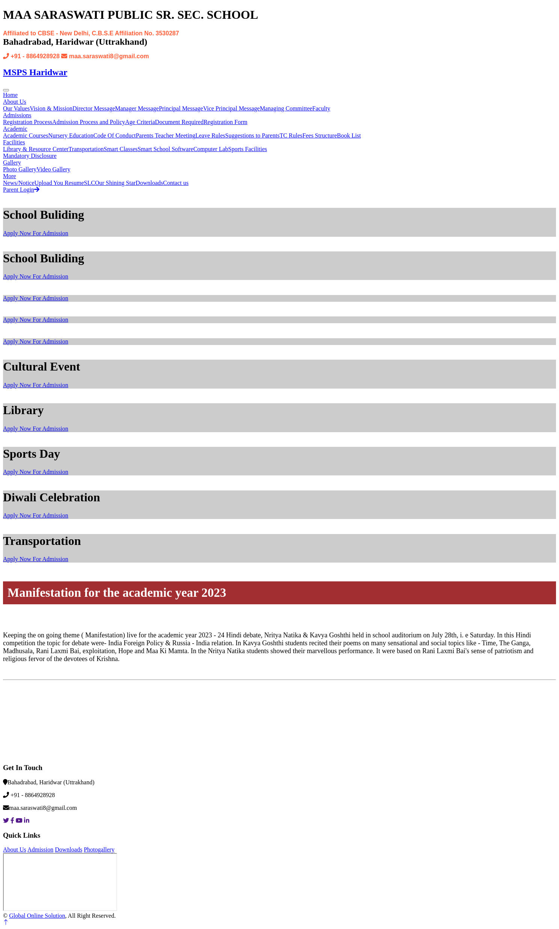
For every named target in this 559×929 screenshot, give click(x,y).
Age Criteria (140, 122)
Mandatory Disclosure (30, 156)
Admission (40, 849)
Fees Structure (320, 135)
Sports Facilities (247, 149)
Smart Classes (120, 149)
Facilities (14, 142)
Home (10, 95)
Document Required (179, 122)
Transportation (86, 149)
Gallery (12, 162)
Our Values (16, 108)
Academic (15, 129)
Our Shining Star (115, 183)
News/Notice (19, 183)
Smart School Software (165, 149)
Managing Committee (286, 108)
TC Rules (291, 135)
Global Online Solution (37, 915)
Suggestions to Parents (252, 135)
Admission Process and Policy (88, 122)
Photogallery (99, 849)
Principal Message (181, 108)
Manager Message (137, 108)
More (9, 176)
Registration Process (27, 122)
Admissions (17, 115)
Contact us (175, 183)
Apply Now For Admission (35, 233)
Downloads (149, 183)
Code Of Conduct (114, 135)
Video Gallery (53, 169)
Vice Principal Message (231, 108)
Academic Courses (25, 135)
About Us (14, 101)
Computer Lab (210, 149)
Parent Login (21, 189)
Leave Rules (210, 135)
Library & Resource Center (36, 149)
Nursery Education (70, 135)
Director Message (93, 108)
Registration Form (225, 122)
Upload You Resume (59, 183)
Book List (349, 135)
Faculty (321, 108)
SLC (89, 183)
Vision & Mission (51, 108)
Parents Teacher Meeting (166, 135)
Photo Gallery (19, 169)
